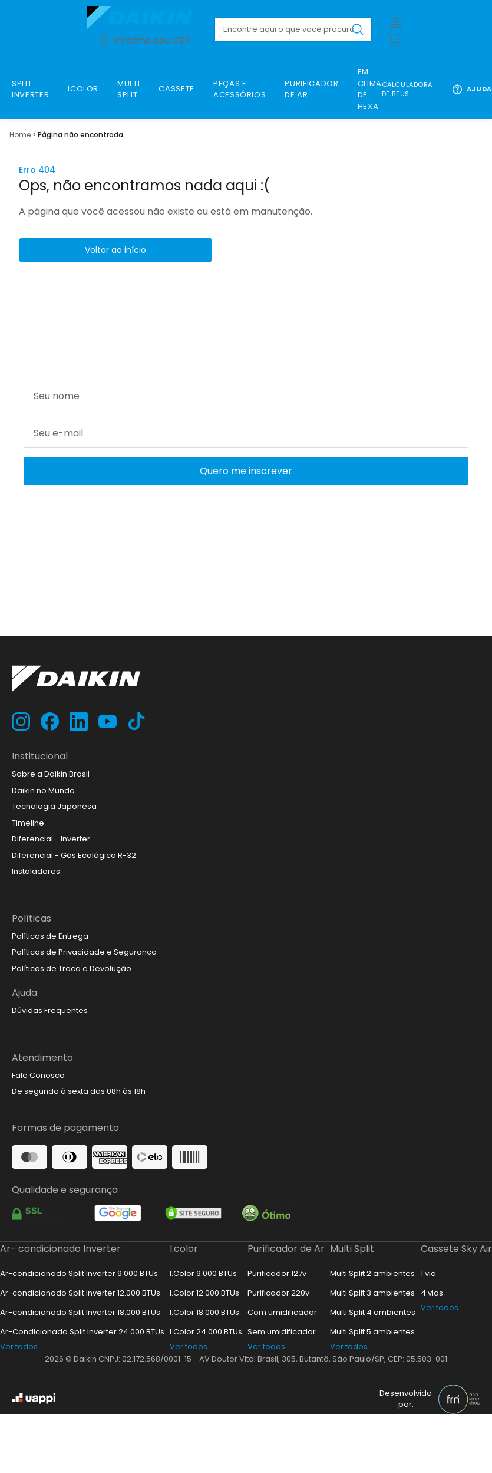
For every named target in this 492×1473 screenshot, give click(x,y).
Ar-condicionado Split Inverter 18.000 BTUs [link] (80, 1312)
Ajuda (471, 89)
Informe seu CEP (143, 41)
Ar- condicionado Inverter (60, 1248)
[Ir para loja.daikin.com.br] (143, 17)
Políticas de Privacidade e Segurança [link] (84, 952)
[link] (30, 89)
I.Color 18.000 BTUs (204, 1312)
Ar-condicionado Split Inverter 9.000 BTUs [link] (79, 1273)
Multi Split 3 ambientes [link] (372, 1292)
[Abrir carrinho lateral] (394, 39)
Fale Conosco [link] (38, 1075)
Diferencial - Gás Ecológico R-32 (74, 855)
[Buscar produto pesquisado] (358, 29)
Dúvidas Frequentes (50, 1010)
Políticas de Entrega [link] (50, 936)
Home (20, 135)
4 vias (432, 1292)
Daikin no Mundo (43, 790)
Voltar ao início (115, 250)
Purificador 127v (276, 1273)
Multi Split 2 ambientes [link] (372, 1273)
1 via (428, 1273)
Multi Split (352, 1248)
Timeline (28, 822)
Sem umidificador (281, 1331)
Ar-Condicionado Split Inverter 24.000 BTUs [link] (82, 1331)
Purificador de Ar (286, 1248)
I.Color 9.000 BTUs (203, 1273)
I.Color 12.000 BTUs (204, 1292)
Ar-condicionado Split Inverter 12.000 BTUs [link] (80, 1292)
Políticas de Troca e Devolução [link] (71, 968)
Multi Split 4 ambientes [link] (372, 1312)
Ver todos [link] (19, 1346)
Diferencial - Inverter (51, 838)
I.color (184, 1248)
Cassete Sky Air (456, 1248)
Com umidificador (282, 1312)
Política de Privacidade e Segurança (272, 499)
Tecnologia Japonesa (54, 806)
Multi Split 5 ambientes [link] (372, 1331)
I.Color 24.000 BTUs (206, 1331)
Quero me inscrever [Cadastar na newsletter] (246, 471)
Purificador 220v (278, 1292)
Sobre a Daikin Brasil (51, 774)
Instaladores (36, 871)
